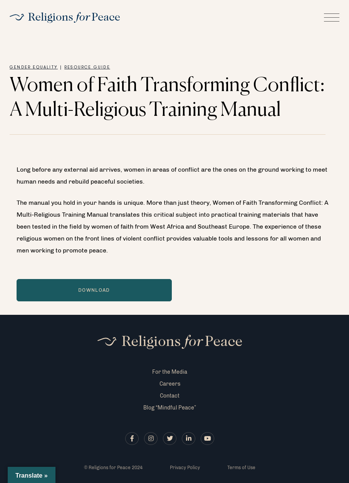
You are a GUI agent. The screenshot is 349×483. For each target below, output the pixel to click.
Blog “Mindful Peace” (169, 407)
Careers (169, 384)
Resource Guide (87, 67)
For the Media (169, 372)
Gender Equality (34, 67)
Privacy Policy (185, 467)
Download (94, 290)
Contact (170, 396)
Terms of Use (241, 467)
